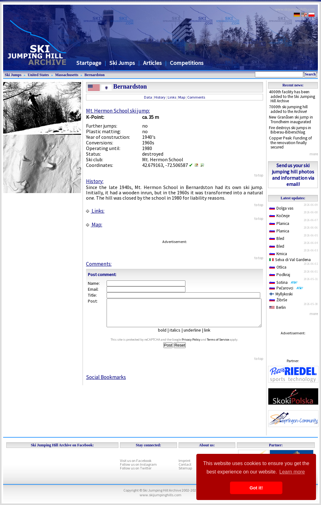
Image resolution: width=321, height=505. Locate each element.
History (159, 97)
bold (164, 335)
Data (148, 97)
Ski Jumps (122, 62)
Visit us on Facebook (135, 460)
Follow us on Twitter (135, 468)
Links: (95, 210)
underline (195, 335)
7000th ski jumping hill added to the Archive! (288, 109)
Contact (185, 464)
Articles (152, 62)
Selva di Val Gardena (290, 259)
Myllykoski (281, 294)
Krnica (278, 253)
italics (177, 335)
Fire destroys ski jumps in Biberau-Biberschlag (290, 130)
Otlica (277, 267)
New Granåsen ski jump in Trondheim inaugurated (291, 119)
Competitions (187, 62)
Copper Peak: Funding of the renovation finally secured (290, 142)
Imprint (184, 460)
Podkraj (279, 274)
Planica (279, 223)
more (313, 154)
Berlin (277, 307)
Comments (196, 97)
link (210, 335)
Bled (276, 238)
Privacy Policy (197, 345)
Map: (94, 224)
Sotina (283, 282)
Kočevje (279, 215)
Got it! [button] (256, 487)
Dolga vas (281, 208)
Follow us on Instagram (138, 464)
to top (258, 175)
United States (38, 75)
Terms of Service (224, 345)
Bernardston (94, 75)
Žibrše (278, 300)
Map (181, 97)
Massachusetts (66, 75)
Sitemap (185, 468)
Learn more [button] (292, 471)
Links (172, 97)
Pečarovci (286, 288)
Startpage (88, 62)
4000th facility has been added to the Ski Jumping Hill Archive (292, 96)
